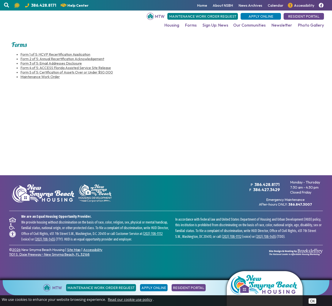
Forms (191, 27)
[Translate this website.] (18, 5)
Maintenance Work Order (40, 81)
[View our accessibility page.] (301, 5)
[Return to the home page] (265, 288)
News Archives (250, 5)
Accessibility (92, 254)
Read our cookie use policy (130, 299)
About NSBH (223, 5)
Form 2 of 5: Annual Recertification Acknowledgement (62, 63)
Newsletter (282, 27)
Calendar (275, 5)
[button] (7, 5)
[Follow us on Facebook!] (322, 5)
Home (202, 5)
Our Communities (249, 27)
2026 (16, 254)
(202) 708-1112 (153, 238)
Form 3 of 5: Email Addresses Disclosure (51, 68)
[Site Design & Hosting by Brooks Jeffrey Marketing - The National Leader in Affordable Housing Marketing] (296, 256)
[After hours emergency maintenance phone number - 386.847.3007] (300, 209)
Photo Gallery (311, 27)
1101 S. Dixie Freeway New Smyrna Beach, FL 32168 (49, 259)
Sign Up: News (215, 27)
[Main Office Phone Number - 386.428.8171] (40, 5)
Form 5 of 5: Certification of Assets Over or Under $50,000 (66, 77)
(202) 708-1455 (45, 244)
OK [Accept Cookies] (312, 301)
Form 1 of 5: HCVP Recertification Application (55, 59)
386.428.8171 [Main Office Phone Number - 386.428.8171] (266, 189)
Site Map (74, 254)
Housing (171, 27)
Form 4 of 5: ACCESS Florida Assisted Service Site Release (65, 72)
